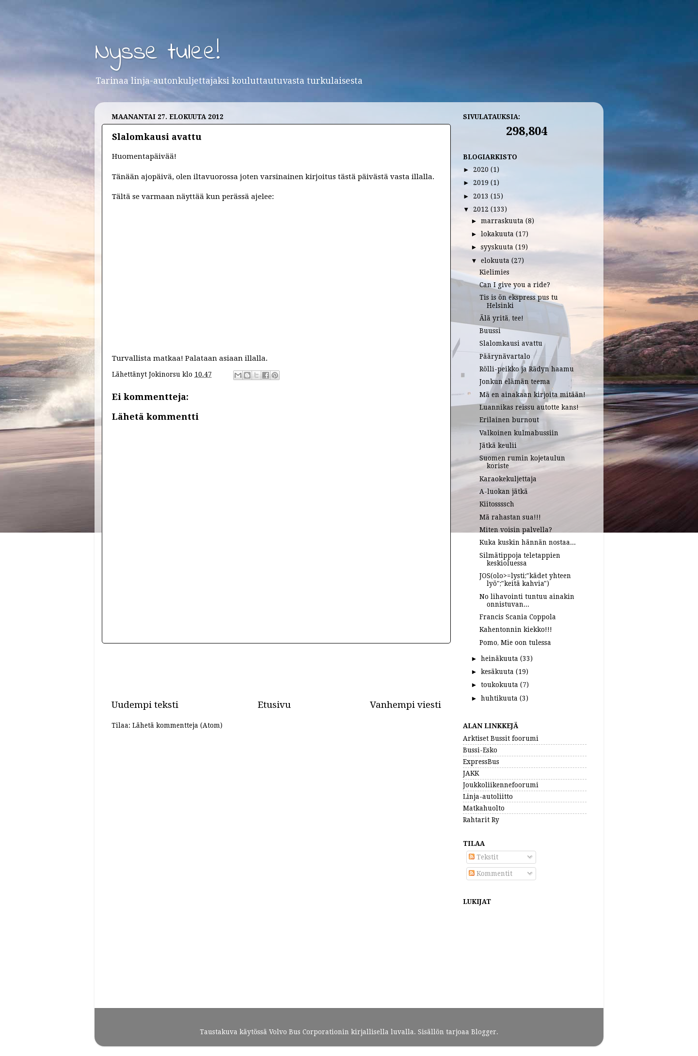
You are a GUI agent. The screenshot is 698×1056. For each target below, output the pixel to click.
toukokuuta (500, 685)
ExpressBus (481, 761)
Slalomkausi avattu (510, 343)
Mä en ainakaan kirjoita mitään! (532, 394)
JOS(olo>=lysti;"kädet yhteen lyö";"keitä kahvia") (525, 579)
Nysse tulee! (157, 52)
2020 (482, 169)
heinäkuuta (500, 658)
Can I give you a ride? (514, 285)
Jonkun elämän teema (514, 381)
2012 (482, 209)
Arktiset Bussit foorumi (501, 738)
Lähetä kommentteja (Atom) (177, 725)
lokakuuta (498, 234)
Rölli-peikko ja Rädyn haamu (526, 369)
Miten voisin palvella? (515, 530)
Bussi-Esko (480, 750)
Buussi (490, 331)
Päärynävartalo (504, 356)
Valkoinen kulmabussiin (518, 433)
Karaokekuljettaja (508, 479)
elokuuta (496, 260)
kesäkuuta (498, 671)
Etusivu (274, 704)
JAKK (471, 773)
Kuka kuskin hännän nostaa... (527, 542)
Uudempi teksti (144, 704)
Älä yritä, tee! (501, 318)
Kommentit (490, 873)
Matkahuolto (484, 808)
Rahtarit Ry (481, 820)
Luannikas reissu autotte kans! (529, 407)
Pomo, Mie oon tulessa (515, 642)
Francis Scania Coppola (517, 617)
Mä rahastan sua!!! (510, 517)
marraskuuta (503, 221)
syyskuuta (498, 247)
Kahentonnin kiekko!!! (515, 629)
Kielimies (494, 272)
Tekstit (483, 857)
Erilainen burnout (509, 420)
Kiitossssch (496, 504)
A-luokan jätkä (503, 491)
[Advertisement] (276, 671)
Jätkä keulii (498, 445)
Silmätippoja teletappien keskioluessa (519, 559)
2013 (482, 196)
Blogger (483, 1032)
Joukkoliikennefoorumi (501, 785)
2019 (482, 182)
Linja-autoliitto (488, 796)
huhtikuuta (500, 698)
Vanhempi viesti (405, 704)
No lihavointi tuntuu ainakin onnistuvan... (526, 600)
